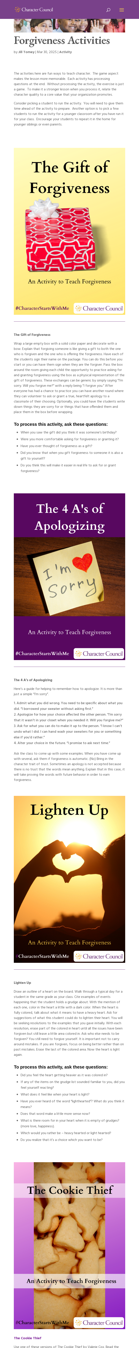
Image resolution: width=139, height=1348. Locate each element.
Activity (65, 52)
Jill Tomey (26, 52)
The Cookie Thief (27, 1338)
